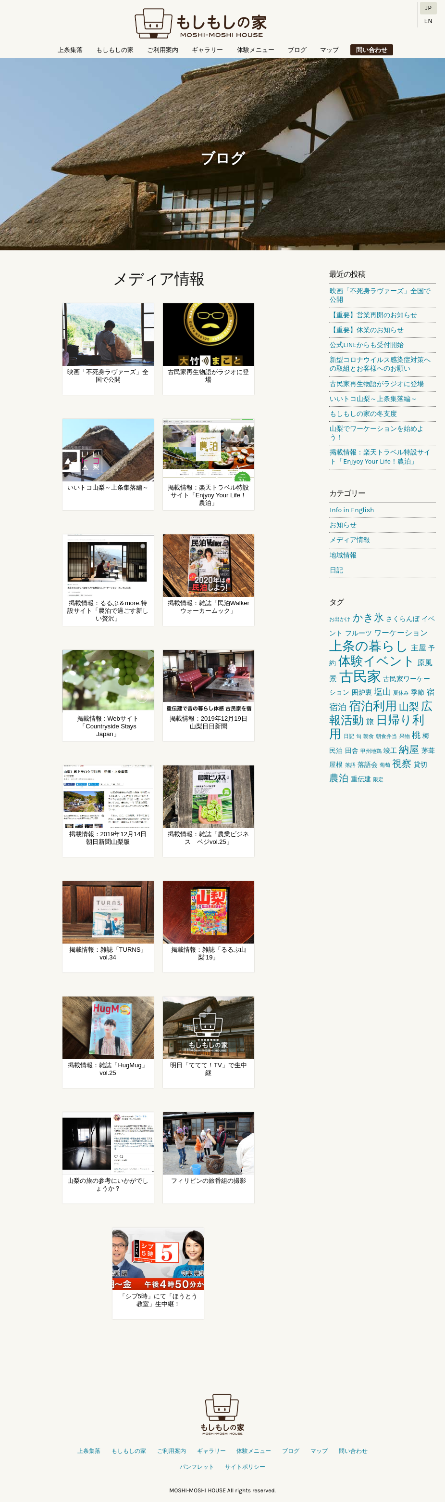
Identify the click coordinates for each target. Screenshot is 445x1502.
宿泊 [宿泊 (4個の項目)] (337, 707)
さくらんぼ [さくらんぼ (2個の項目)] (403, 619)
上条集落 (70, 49)
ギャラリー (207, 49)
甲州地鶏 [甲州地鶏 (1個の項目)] (371, 751)
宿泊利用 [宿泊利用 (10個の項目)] (373, 706)
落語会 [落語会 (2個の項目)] (368, 765)
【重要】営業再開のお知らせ (373, 315)
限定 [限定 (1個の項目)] (378, 780)
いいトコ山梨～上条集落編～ (373, 399)
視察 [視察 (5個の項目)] (401, 763)
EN (428, 21)
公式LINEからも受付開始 (367, 345)
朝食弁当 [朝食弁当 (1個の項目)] (386, 736)
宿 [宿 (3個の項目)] (430, 692)
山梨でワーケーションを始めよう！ (377, 433)
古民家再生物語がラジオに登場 (377, 384)
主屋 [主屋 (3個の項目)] (418, 647)
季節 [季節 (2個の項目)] (417, 692)
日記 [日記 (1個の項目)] (349, 736)
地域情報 (343, 555)
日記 (336, 570)
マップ (329, 49)
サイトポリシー (245, 1466)
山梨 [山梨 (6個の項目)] (409, 706)
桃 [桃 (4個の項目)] (416, 735)
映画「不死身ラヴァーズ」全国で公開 (380, 295)
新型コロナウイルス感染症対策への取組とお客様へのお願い (380, 364)
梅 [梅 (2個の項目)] (425, 736)
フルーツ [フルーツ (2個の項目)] (358, 633)
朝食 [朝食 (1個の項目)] (368, 736)
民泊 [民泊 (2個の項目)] (336, 751)
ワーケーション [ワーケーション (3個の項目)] (401, 632)
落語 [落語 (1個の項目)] (350, 765)
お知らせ (343, 525)
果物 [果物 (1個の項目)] (404, 736)
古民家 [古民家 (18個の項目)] (360, 676)
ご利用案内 (162, 49)
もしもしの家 (201, 24)
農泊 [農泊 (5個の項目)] (338, 778)
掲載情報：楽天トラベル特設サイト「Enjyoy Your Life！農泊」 (380, 456)
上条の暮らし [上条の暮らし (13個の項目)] (368, 646)
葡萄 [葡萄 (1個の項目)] (385, 765)
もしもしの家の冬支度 (363, 414)
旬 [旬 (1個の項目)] (358, 736)
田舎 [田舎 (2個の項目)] (351, 751)
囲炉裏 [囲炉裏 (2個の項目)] (362, 692)
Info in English (352, 510)
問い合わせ (371, 49)
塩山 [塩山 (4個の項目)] (382, 691)
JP (428, 8)
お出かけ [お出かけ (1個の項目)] (339, 619)
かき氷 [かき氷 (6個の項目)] (368, 617)
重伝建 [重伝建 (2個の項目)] (361, 779)
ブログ (297, 49)
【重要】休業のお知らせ (367, 330)
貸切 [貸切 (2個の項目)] (420, 765)
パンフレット (197, 1466)
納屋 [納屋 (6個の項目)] (409, 749)
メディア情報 (350, 540)
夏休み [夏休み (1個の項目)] (401, 693)
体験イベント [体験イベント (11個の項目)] (376, 661)
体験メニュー (255, 49)
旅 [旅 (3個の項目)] (370, 721)
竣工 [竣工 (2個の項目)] (390, 751)
